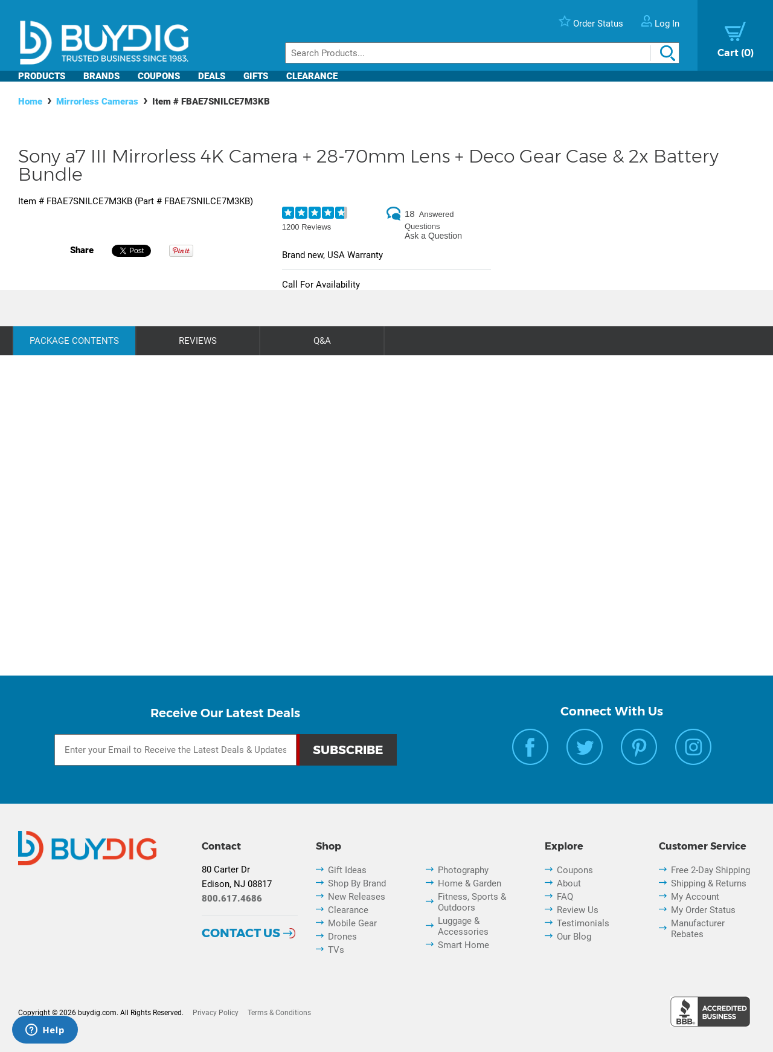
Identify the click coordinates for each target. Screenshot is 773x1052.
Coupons (159, 76)
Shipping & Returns (708, 883)
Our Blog (574, 936)
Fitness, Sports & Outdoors (472, 902)
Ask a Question (433, 235)
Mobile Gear (352, 923)
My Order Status (703, 910)
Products (41, 76)
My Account (695, 896)
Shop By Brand (357, 883)
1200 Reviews (307, 226)
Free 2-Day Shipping (710, 870)
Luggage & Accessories (463, 926)
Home (30, 101)
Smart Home (463, 945)
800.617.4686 (232, 898)
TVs (336, 949)
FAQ (565, 896)
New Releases (356, 896)
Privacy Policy (216, 1012)
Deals (211, 76)
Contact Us (241, 933)
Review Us (577, 910)
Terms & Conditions (279, 1012)
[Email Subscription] (175, 750)
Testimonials (583, 923)
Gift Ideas (347, 870)
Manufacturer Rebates (698, 929)
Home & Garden (469, 883)
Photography (463, 870)
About (569, 883)
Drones (342, 936)
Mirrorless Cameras (97, 101)
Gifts (255, 76)
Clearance (312, 76)
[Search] (482, 52)
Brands (101, 76)
